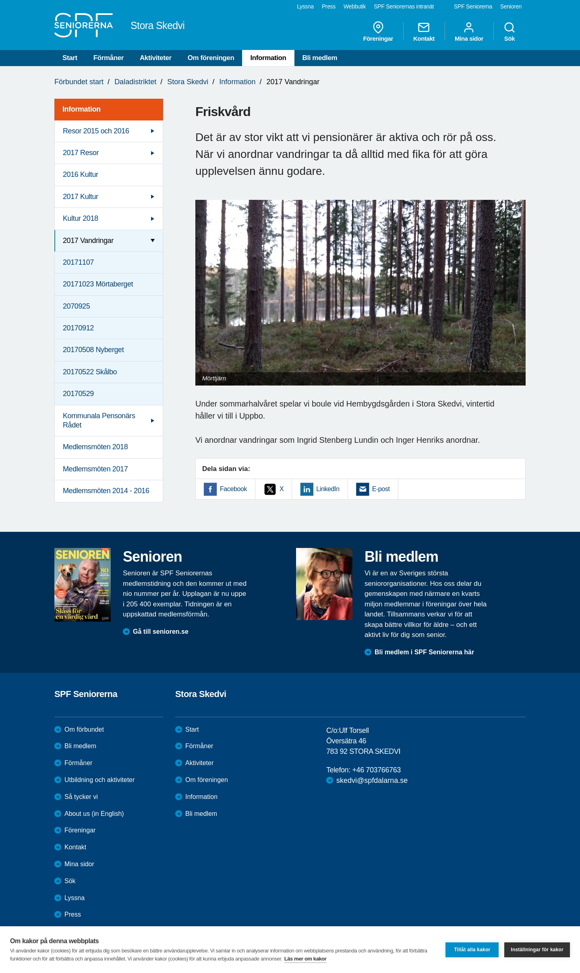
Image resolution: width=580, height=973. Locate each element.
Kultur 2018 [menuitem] (80, 218)
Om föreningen (211, 58)
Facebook (233, 488)
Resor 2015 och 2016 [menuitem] (96, 131)
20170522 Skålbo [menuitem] (90, 372)
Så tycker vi (81, 796)
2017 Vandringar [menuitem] (88, 241)
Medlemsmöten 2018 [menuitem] (95, 447)
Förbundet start (79, 81)
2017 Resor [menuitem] (81, 153)
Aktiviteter (156, 58)
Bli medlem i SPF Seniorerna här (424, 652)
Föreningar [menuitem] (378, 31)
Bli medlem (320, 58)
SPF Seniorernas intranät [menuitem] (404, 6)
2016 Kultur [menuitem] (80, 174)
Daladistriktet (135, 81)
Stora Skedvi (187, 81)
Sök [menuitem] (509, 31)
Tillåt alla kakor (472, 949)
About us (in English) (94, 813)
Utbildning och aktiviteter (99, 779)
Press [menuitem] (329, 6)
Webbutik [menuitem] (355, 6)
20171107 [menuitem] (78, 262)
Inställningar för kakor (537, 949)
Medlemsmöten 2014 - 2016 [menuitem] (106, 491)
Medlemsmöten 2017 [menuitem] (95, 469)
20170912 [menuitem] (78, 328)
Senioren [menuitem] (511, 6)
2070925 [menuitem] (76, 306)
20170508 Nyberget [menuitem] (93, 350)
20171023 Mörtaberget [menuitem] (98, 284)
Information (268, 58)
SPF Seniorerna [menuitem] (473, 6)
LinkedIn (327, 488)
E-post (381, 488)
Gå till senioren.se (160, 631)
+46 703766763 (376, 770)
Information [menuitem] (81, 109)
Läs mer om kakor (305, 959)
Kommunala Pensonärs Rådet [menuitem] (99, 420)
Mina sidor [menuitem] (469, 31)
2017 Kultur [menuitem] (80, 197)
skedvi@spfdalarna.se (372, 780)
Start (69, 58)
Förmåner (108, 58)
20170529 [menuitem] (78, 394)
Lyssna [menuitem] (305, 6)
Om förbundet (84, 729)
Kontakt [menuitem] (424, 31)
